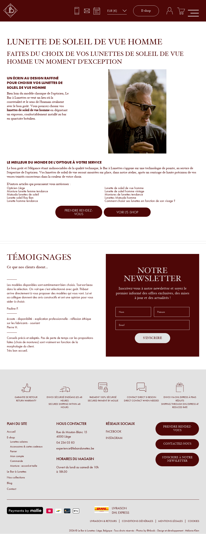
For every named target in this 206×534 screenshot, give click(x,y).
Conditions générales (137, 521)
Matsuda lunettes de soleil (23, 194)
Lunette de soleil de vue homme (124, 188)
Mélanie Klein (192, 530)
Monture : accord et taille (23, 465)
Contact (11, 489)
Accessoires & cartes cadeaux (26, 446)
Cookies (193, 521)
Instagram (114, 438)
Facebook (113, 431)
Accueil (11, 431)
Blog (9, 483)
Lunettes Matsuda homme (120, 197)
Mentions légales (170, 521)
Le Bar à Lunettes (16, 471)
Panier (13, 451)
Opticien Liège (16, 188)
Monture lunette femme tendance (27, 191)
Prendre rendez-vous (177, 429)
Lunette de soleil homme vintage (124, 191)
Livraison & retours (103, 521)
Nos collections (16, 477)
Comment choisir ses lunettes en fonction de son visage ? (140, 201)
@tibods (151, 530)
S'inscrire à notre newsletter (177, 459)
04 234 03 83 (65, 442)
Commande (16, 460)
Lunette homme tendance (22, 201)
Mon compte (17, 456)
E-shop (146, 10)
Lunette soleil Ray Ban (20, 197)
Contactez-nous (177, 444)
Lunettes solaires (19, 441)
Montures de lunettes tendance (124, 194)
